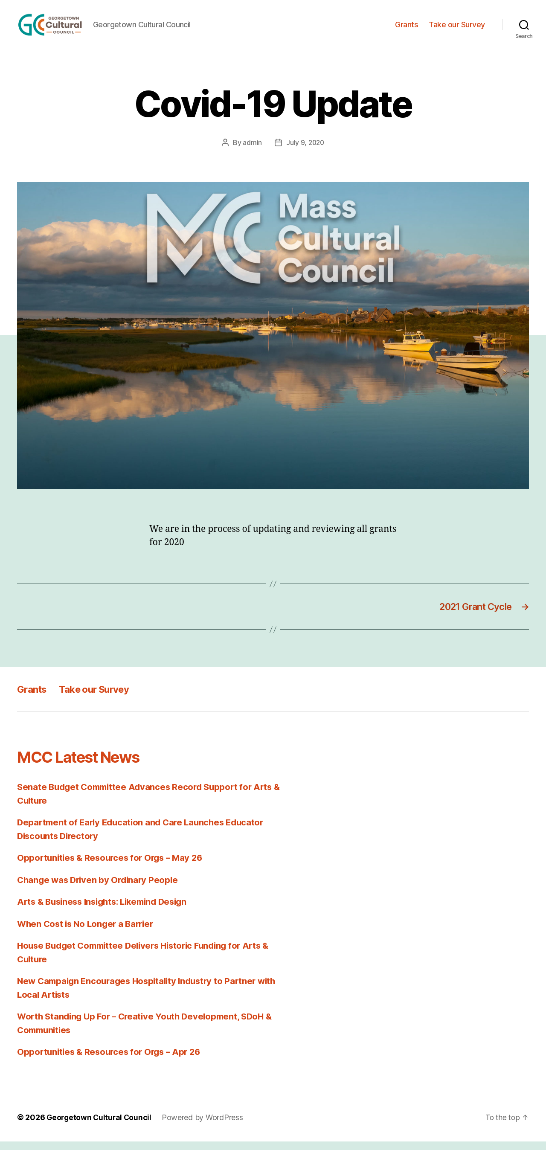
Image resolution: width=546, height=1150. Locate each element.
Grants (406, 28)
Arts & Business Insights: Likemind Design (107, 910)
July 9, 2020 (305, 150)
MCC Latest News (87, 765)
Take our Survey (457, 28)
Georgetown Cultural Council (100, 1125)
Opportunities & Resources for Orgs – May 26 (113, 866)
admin (251, 150)
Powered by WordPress (205, 1125)
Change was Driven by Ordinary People (100, 888)
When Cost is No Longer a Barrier (88, 932)
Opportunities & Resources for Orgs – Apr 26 (112, 1060)
